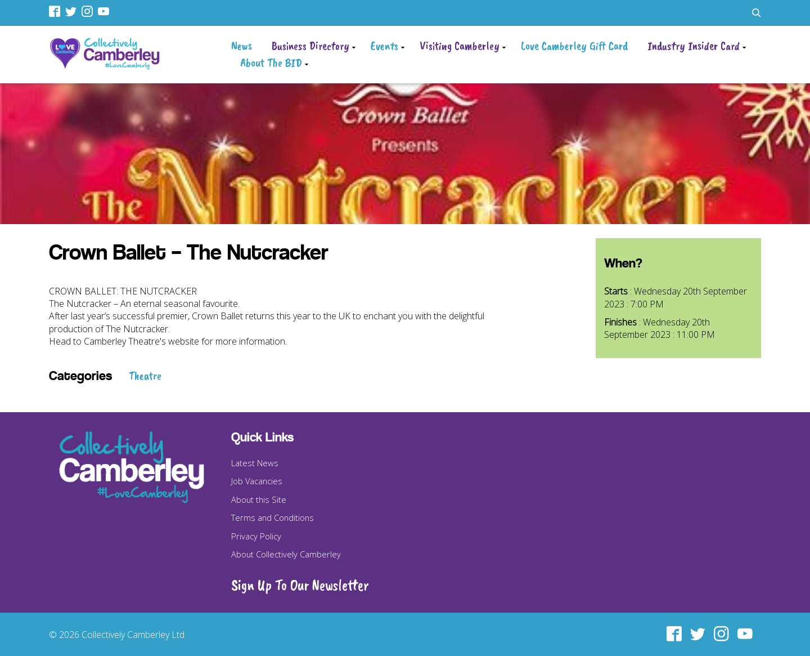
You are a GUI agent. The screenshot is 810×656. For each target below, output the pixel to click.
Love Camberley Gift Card (574, 45)
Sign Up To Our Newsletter (300, 585)
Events (384, 45)
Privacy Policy (256, 536)
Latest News (254, 462)
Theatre (145, 375)
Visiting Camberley (460, 45)
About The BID (271, 62)
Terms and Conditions (272, 517)
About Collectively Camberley (286, 554)
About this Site (258, 499)
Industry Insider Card (693, 45)
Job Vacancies (256, 481)
